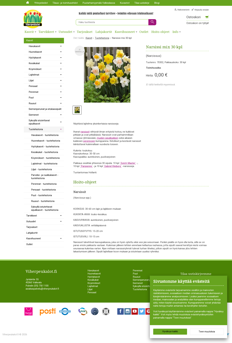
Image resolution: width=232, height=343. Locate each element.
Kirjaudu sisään (202, 9)
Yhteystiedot (41, 3)
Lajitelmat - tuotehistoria (44, 163)
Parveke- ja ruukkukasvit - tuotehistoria (44, 176)
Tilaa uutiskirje (141, 3)
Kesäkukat (34, 63)
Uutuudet (65, 32)
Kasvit (29, 32)
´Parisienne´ (86, 166)
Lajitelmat (34, 74)
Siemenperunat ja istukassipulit (45, 109)
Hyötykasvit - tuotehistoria (45, 146)
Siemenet (34, 115)
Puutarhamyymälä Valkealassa (98, 3)
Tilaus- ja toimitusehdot (65, 3)
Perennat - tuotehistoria (44, 184)
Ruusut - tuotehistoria (42, 201)
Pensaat (33, 86)
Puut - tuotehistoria (41, 195)
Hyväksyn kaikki (170, 331)
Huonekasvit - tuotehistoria (45, 141)
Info (175, 32)
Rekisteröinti (183, 9)
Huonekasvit (35, 52)
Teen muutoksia (207, 331)
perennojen (89, 141)
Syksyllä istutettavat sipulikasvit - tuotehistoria (44, 208)
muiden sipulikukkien (107, 138)
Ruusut (32, 103)
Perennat (33, 92)
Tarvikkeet (46, 32)
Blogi (157, 3)
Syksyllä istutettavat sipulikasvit (39, 122)
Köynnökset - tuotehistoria (45, 158)
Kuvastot (125, 3)
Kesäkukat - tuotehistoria (44, 152)
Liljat (31, 80)
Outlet (143, 32)
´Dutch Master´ (128, 163)
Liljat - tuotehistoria (41, 169)
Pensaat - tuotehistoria (43, 189)
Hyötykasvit (35, 57)
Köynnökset (35, 69)
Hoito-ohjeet (160, 32)
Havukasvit (34, 46)
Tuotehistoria (36, 129)
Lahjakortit (104, 32)
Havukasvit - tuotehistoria (44, 135)
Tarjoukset (84, 32)
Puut (31, 97)
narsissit (85, 131)
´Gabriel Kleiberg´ (113, 166)
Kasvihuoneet (125, 32)
